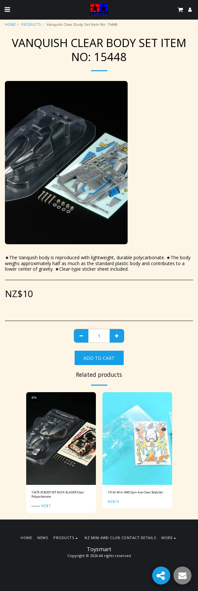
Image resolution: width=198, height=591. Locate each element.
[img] (61, 438)
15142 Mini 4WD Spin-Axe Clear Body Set (135, 492)
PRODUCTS (31, 24)
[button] (7, 9)
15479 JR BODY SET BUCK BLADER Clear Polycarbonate (57, 494)
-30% (33, 397)
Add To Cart (99, 358)
